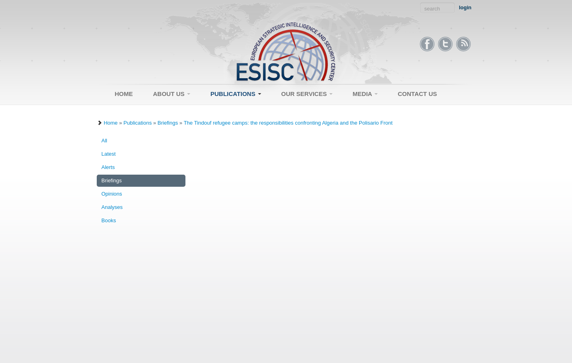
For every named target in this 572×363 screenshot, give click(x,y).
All (104, 141)
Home (124, 93)
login (465, 7)
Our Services (307, 93)
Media (365, 93)
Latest (109, 154)
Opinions (112, 194)
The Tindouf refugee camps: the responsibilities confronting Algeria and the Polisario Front (288, 123)
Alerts (108, 167)
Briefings (168, 123)
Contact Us (417, 93)
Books (109, 220)
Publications (235, 93)
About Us (172, 93)
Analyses (112, 207)
